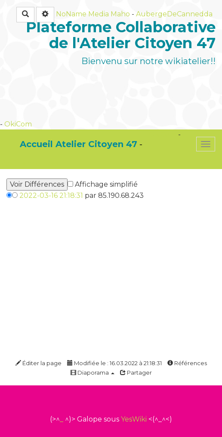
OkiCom (18, 124)
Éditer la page (38, 363)
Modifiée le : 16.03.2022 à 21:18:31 (114, 363)
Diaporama (92, 372)
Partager (136, 372)
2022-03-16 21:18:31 (51, 195)
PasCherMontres (29, 163)
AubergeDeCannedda (174, 14)
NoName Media (82, 14)
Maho (120, 14)
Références (187, 363)
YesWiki (134, 419)
